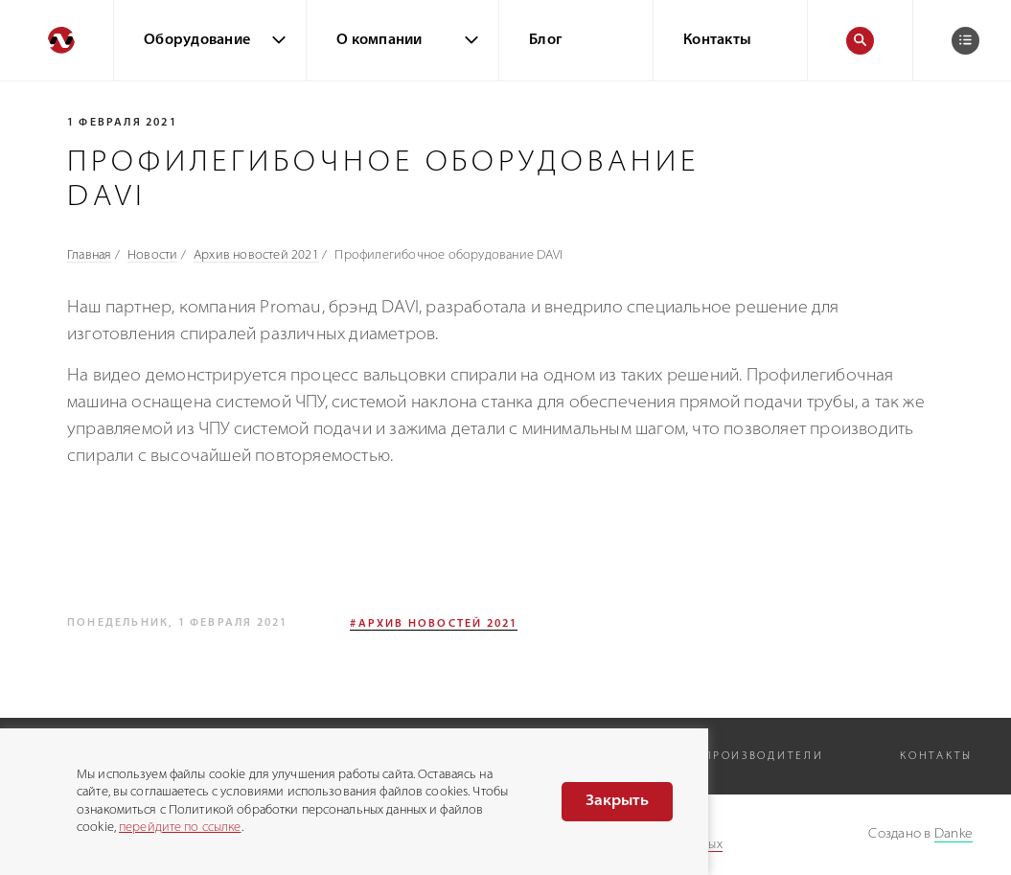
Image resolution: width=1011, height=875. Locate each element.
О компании (379, 41)
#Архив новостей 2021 (433, 624)
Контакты (717, 41)
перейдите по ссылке (180, 827)
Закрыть (617, 801)
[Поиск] (860, 41)
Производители (763, 756)
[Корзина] (965, 41)
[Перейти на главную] (56, 40)
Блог (545, 41)
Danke (953, 834)
